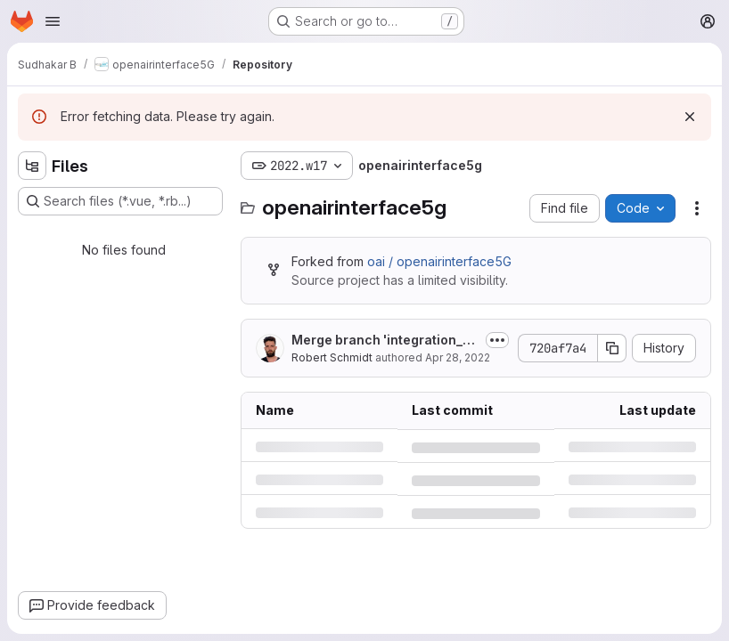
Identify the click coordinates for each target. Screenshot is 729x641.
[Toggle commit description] (497, 340)
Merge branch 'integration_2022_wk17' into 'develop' (381, 340)
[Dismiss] (689, 116)
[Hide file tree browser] (32, 165)
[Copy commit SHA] (612, 348)
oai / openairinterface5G (439, 261)
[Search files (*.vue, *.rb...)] (120, 201)
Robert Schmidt (332, 357)
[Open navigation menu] (52, 21)
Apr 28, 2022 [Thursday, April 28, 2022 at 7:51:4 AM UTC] (457, 357)
